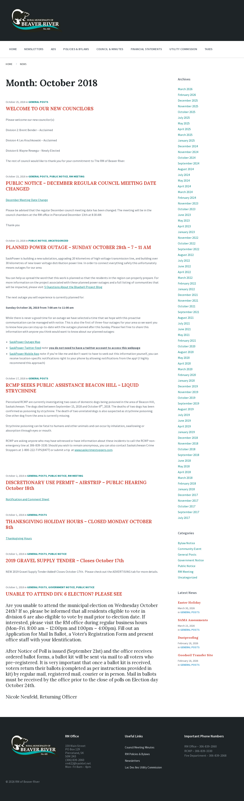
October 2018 (186, 449)
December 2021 (188, 295)
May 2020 (184, 358)
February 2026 (187, 95)
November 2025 (188, 106)
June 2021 (184, 329)
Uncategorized (58, 240)
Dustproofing (188, 637)
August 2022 (186, 255)
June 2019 (184, 420)
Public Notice (59, 176)
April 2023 (184, 226)
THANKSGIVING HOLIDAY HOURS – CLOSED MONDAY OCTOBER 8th (79, 524)
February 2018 (187, 483)
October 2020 (186, 346)
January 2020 (186, 380)
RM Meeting (76, 176)
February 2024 (187, 197)
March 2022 (185, 278)
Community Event (189, 549)
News (23, 64)
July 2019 (184, 415)
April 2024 (184, 186)
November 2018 (188, 443)
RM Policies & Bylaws (137, 754)
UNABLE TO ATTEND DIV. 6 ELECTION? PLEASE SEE (64, 594)
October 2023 (186, 209)
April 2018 (184, 472)
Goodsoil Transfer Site (195, 655)
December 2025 (188, 100)
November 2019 (188, 392)
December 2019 (188, 386)
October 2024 (186, 157)
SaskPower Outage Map (25, 342)
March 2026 (185, 89)
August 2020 (186, 352)
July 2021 (184, 323)
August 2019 (186, 409)
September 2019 (188, 403)
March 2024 (185, 192)
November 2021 (188, 300)
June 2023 (184, 215)
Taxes (209, 49)
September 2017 (188, 512)
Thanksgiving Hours (19, 538)
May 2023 (184, 220)
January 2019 (186, 432)
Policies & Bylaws (76, 49)
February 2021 (187, 340)
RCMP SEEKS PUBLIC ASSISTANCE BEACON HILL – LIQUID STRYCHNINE (72, 388)
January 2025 (186, 140)
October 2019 (186, 398)
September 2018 (188, 455)
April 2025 (184, 129)
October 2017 (186, 506)
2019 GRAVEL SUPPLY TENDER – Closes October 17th (65, 561)
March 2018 (185, 478)
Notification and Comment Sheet (27, 499)
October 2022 (186, 243)
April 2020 (184, 363)
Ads (53, 49)
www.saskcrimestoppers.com (93, 450)
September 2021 (188, 312)
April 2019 (184, 426)
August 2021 (186, 318)
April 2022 (184, 272)
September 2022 (188, 249)
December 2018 (188, 438)
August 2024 (186, 169)
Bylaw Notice (186, 543)
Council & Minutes (109, 49)
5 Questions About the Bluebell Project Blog (73, 287)
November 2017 (188, 500)
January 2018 (186, 489)
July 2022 (184, 260)
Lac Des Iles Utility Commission (143, 767)
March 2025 (185, 135)
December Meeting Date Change (27, 200)
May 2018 (184, 466)
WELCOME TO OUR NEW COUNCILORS (49, 109)
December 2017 (188, 495)
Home (13, 49)
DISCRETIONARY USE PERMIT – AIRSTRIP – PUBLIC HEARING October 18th (76, 485)
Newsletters (33, 50)
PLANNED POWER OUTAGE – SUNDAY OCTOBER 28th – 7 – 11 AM (78, 247)
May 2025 (184, 123)
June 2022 (184, 266)
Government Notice (61, 587)
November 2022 (188, 237)
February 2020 (187, 375)
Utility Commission (183, 49)
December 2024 (188, 146)
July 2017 (184, 518)
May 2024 (184, 180)
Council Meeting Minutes (139, 747)
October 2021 (186, 306)
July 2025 (184, 117)
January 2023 (186, 232)
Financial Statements (146, 49)
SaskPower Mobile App (24, 354)
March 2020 (185, 369)
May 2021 (184, 335)
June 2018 (184, 460)
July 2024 (184, 175)
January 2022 (186, 289)
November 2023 (188, 203)
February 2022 (187, 283)
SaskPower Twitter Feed (25, 348)
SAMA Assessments (193, 620)
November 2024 (188, 152)
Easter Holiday (189, 602)
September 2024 (188, 163)
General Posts (38, 102)
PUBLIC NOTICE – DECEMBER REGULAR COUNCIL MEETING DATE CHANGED (81, 186)
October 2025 (186, 112)
